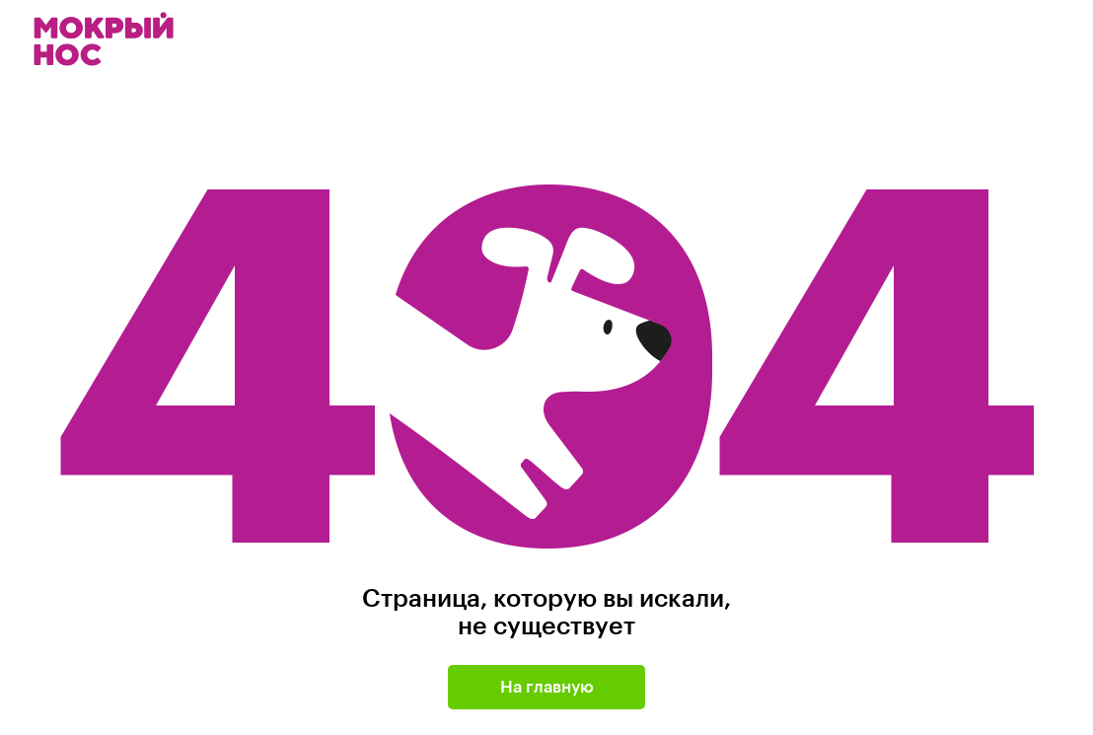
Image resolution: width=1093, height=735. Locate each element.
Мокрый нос (106, 39)
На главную (547, 687)
